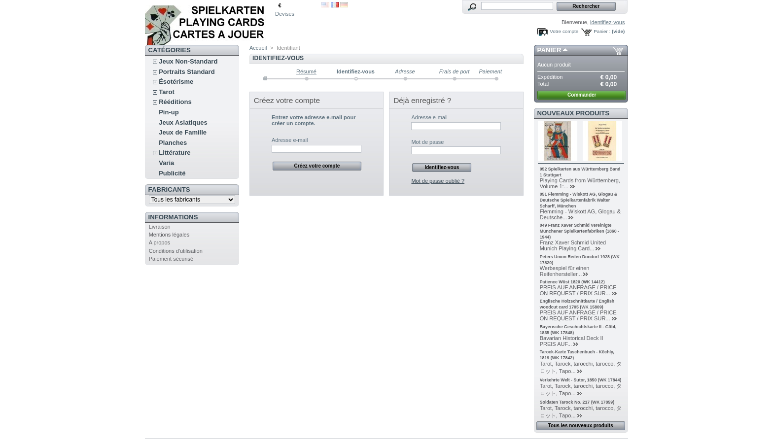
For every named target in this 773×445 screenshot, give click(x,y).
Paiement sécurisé (171, 259)
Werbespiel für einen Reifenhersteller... (565, 271)
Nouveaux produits (573, 113)
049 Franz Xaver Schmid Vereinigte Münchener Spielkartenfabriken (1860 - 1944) (579, 231)
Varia (166, 163)
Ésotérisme (176, 81)
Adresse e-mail (290, 140)
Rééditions (175, 101)
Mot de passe (427, 142)
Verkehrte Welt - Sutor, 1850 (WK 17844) (581, 379)
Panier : (602, 31)
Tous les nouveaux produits (580, 425)
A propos (159, 242)
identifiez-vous (607, 22)
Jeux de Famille (183, 132)
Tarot (167, 92)
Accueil (258, 48)
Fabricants (169, 189)
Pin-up (168, 112)
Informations (173, 217)
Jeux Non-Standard (188, 61)
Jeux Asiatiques (183, 122)
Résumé (306, 71)
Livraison (160, 227)
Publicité (172, 173)
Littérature (174, 152)
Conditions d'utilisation (176, 251)
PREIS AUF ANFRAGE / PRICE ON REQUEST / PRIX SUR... (578, 290)
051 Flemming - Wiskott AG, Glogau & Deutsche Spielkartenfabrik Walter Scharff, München (578, 200)
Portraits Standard (186, 71)
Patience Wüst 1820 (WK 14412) (572, 281)
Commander (581, 95)
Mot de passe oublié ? (437, 181)
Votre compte (564, 31)
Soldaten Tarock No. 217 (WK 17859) (577, 402)
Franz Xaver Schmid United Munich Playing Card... (573, 245)
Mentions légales (169, 235)
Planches (173, 142)
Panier (549, 50)
